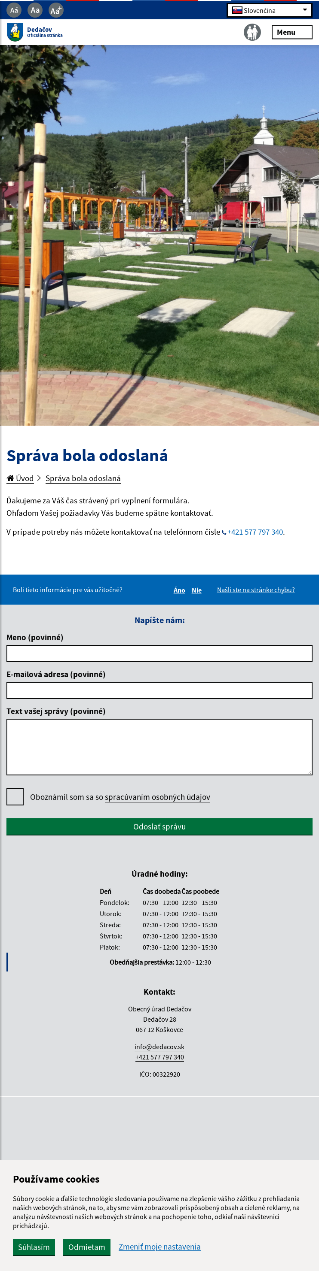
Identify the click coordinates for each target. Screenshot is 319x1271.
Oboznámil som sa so (120, 797)
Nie (198, 590)
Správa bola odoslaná (83, 478)
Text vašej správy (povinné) (56, 711)
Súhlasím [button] (34, 1247)
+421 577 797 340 (255, 532)
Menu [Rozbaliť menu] (292, 32)
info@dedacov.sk (159, 1046)
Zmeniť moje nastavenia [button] (160, 1247)
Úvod (20, 478)
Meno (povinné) (35, 637)
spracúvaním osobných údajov (157, 797)
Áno (181, 590)
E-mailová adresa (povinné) (56, 674)
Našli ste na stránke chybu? (256, 589)
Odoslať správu (159, 826)
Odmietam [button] (86, 1247)
